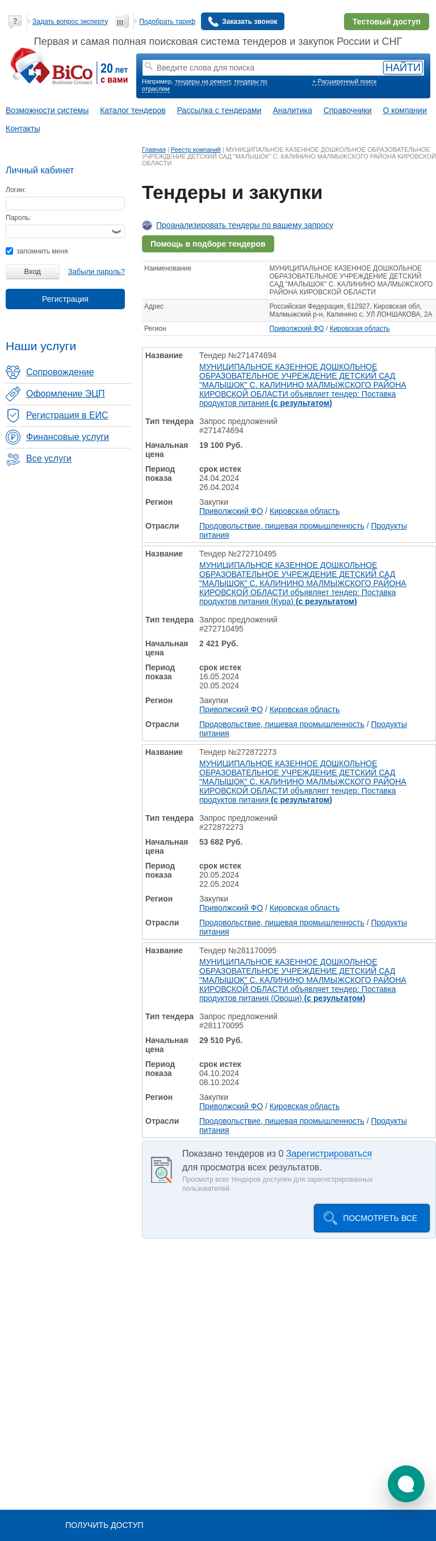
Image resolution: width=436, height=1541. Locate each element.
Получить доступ (104, 1525)
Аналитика (292, 110)
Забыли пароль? (96, 271)
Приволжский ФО (297, 329)
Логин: (16, 190)
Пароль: (18, 218)
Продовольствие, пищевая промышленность (281, 525)
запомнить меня (37, 251)
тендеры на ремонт (202, 81)
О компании (405, 110)
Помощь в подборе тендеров (208, 243)
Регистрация (65, 299)
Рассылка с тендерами (219, 110)
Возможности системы (47, 110)
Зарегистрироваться (329, 1153)
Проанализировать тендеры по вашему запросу (244, 225)
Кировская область (360, 329)
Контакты (23, 128)
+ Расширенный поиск (344, 81)
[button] (406, 1483)
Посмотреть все (380, 1218)
